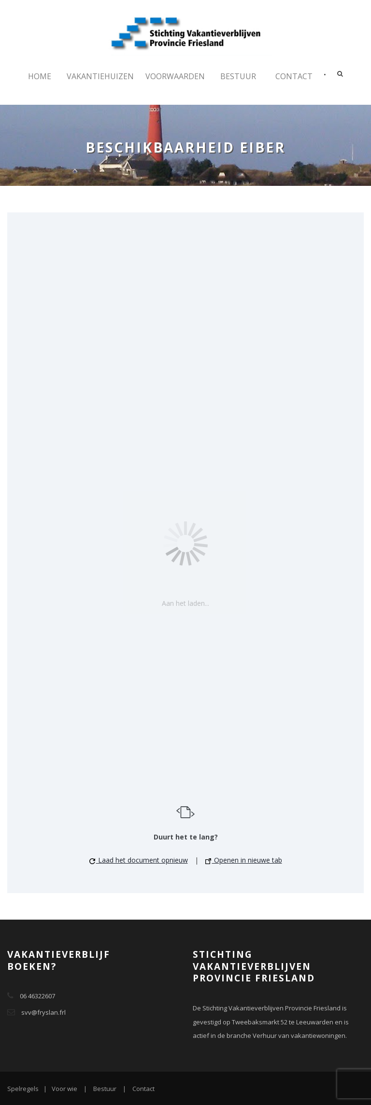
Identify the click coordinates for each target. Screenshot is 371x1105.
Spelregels (23, 1088)
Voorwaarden (175, 76)
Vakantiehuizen (100, 76)
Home (39, 76)
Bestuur (238, 76)
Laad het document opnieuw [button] (138, 860)
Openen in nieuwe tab (243, 860)
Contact (294, 76)
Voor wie (64, 1088)
